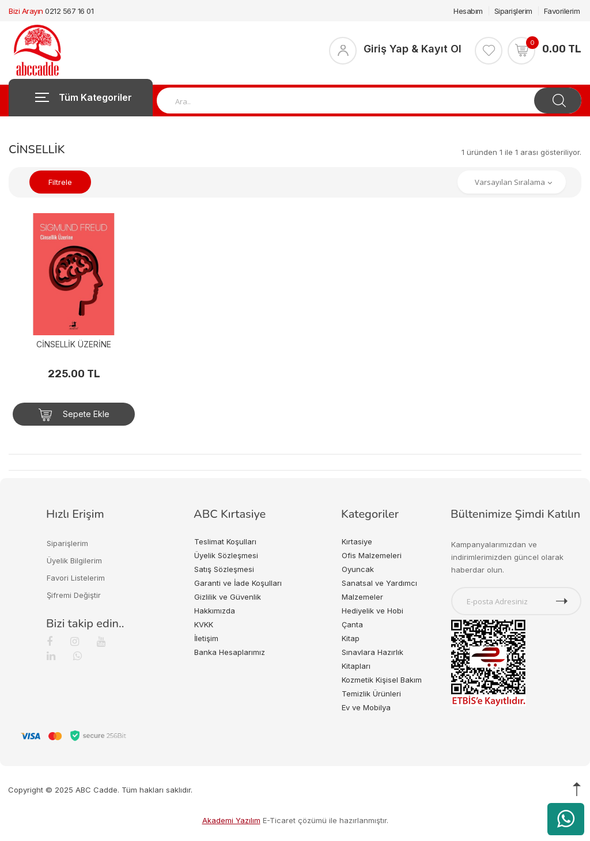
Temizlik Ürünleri (371, 693)
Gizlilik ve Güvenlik (227, 596)
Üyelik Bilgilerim (74, 560)
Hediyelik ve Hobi (372, 610)
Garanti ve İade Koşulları (238, 583)
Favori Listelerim (76, 577)
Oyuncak (358, 569)
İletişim (206, 638)
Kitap (351, 638)
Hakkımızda (214, 610)
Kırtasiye (357, 541)
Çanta (352, 624)
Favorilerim (562, 11)
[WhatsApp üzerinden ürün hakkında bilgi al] (565, 819)
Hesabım (468, 11)
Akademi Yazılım (231, 820)
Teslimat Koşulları (225, 541)
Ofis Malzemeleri (372, 555)
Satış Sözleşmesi (224, 569)
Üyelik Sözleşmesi (226, 555)
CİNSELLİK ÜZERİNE (73, 344)
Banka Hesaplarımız (229, 652)
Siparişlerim (513, 11)
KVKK (203, 624)
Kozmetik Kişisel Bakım (382, 679)
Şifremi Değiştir (74, 595)
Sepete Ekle (74, 414)
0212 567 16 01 (69, 11)
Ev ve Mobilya (366, 707)
